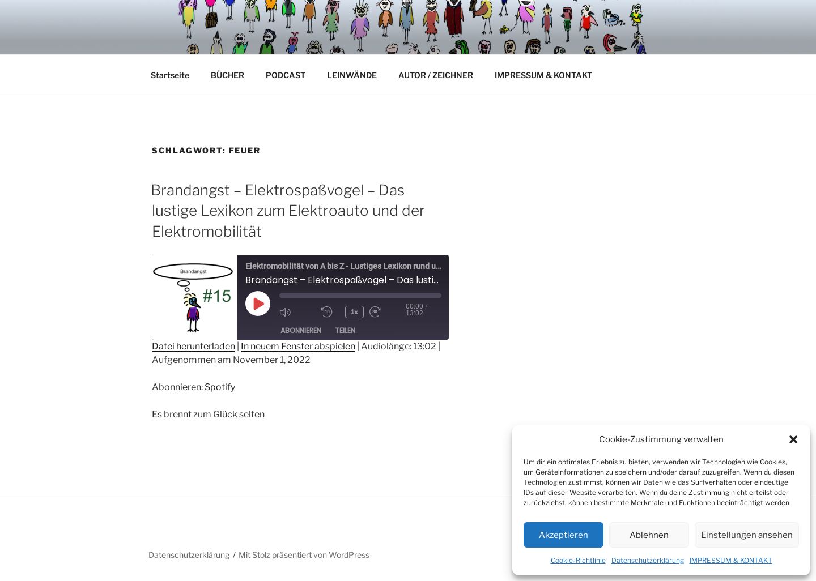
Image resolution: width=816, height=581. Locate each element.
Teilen (345, 330)
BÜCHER (227, 75)
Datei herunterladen (193, 346)
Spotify (220, 387)
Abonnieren (300, 330)
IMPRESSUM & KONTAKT (731, 560)
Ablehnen (649, 535)
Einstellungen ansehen (747, 535)
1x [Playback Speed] (354, 311)
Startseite (170, 75)
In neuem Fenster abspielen (298, 346)
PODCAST (285, 75)
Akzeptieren (563, 535)
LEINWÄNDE (352, 75)
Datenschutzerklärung (647, 560)
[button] (793, 439)
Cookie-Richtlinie (578, 560)
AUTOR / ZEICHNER (435, 75)
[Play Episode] (257, 303)
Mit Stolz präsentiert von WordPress (304, 554)
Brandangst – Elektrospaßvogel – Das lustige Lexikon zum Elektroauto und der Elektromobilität (288, 210)
